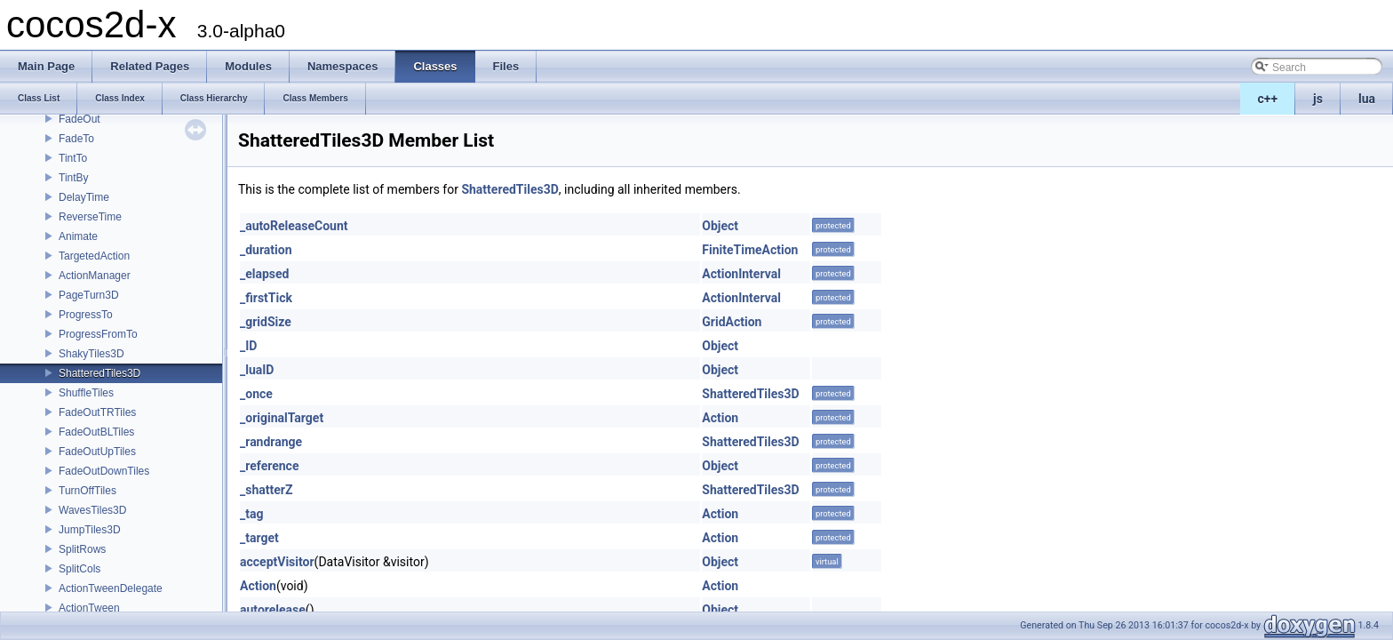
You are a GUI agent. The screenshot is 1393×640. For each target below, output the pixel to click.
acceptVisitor (277, 562)
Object (720, 226)
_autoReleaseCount (294, 226)
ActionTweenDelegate (111, 588)
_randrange (271, 442)
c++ (1268, 99)
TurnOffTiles (87, 490)
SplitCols (79, 569)
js (1318, 99)
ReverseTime (90, 217)
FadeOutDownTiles (104, 471)
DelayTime (84, 197)
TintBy (74, 178)
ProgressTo (86, 314)
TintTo (73, 158)
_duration (266, 250)
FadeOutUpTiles (97, 451)
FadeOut (79, 119)
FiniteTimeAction (750, 250)
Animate (78, 236)
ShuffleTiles (86, 393)
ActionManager (95, 275)
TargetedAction (94, 256)
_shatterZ (266, 490)
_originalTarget (281, 418)
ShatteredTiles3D (99, 373)
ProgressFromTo (98, 334)
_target (259, 538)
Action (720, 418)
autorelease (273, 610)
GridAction (731, 322)
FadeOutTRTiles (97, 412)
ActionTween (89, 608)
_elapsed (265, 274)
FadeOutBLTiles (96, 432)
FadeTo (76, 138)
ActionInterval (741, 274)
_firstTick (266, 298)
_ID (248, 346)
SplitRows (82, 549)
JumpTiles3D (90, 530)
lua (1366, 99)
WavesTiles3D (92, 510)
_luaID (257, 370)
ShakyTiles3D (91, 354)
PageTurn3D (89, 295)
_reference (269, 466)
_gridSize (265, 322)
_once (256, 394)
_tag (251, 514)
